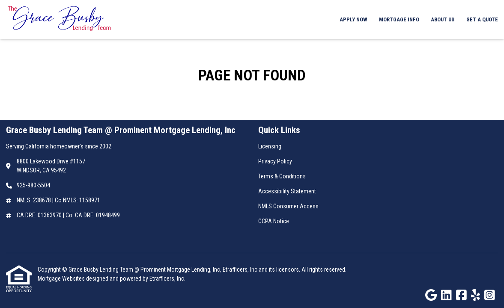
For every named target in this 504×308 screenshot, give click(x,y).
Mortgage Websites (62, 278)
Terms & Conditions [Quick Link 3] (282, 176)
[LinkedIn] (446, 295)
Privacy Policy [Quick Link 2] (275, 161)
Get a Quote (482, 19)
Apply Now (353, 19)
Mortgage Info (399, 19)
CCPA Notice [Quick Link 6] (273, 221)
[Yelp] (475, 295)
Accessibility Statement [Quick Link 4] (287, 191)
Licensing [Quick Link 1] (269, 146)
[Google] (431, 295)
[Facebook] (461, 295)
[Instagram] (489, 295)
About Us (442, 19)
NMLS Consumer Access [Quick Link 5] (288, 206)
